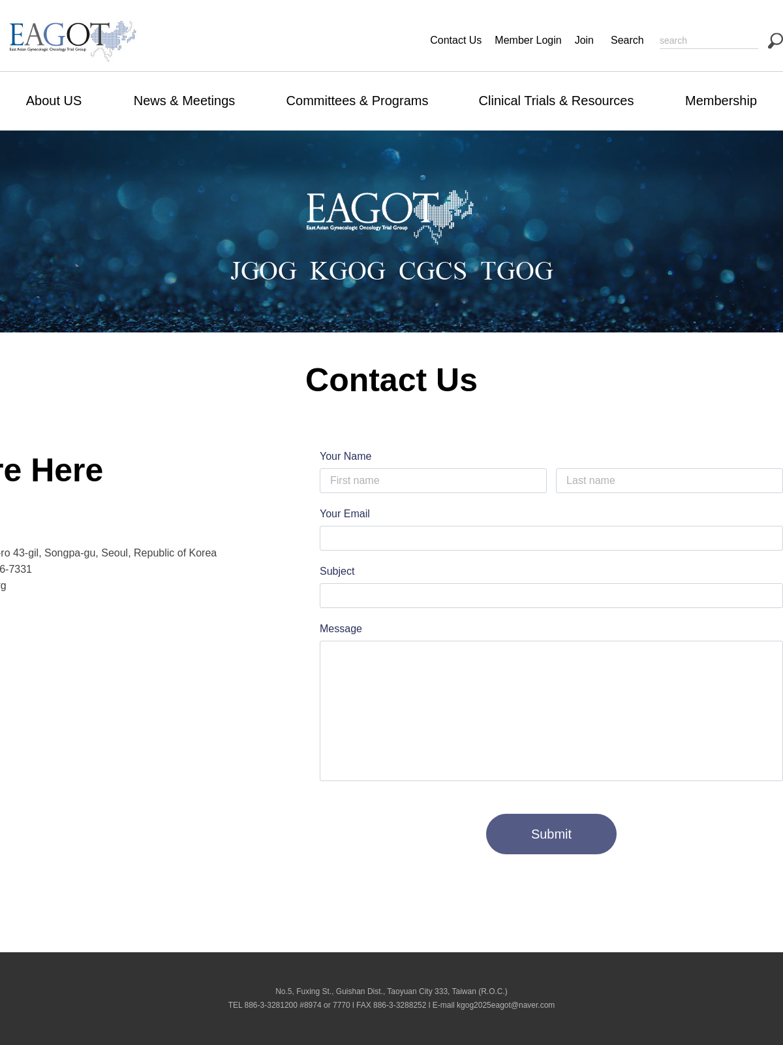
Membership (721, 100)
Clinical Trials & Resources (556, 100)
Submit (551, 834)
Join (584, 40)
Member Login (528, 40)
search (775, 41)
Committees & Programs (357, 100)
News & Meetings (185, 100)
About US (54, 100)
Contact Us (456, 40)
